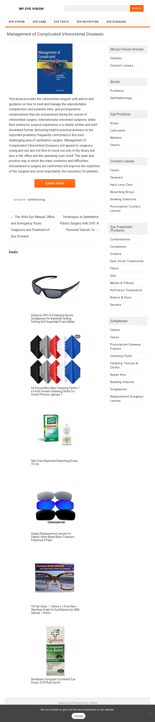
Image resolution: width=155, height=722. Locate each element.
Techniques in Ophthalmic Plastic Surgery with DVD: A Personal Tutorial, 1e (79, 223)
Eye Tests (61, 21)
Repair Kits (118, 375)
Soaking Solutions (123, 199)
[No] (150, 713)
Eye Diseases (116, 21)
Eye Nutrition (88, 21)
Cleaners (116, 177)
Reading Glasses (122, 382)
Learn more (54, 183)
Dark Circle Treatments (127, 261)
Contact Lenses (121, 65)
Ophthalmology (36, 199)
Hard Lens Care (121, 185)
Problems (117, 91)
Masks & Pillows (122, 283)
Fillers (114, 268)
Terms (93, 702)
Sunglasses (118, 389)
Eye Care (39, 21)
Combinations (120, 239)
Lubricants (118, 130)
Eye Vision (17, 21)
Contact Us (64, 702)
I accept (78, 716)
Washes (116, 138)
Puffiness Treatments (126, 290)
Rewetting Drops (122, 192)
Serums (115, 305)
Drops (114, 123)
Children (116, 58)
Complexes (118, 246)
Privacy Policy (80, 702)
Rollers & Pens (121, 297)
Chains (115, 330)
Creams (116, 254)
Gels (113, 276)
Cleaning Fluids (121, 356)
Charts (115, 145)
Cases (114, 170)
